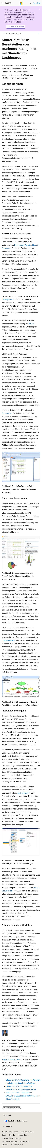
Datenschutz (23, 1135)
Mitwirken (12, 1135)
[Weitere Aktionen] (38, 33)
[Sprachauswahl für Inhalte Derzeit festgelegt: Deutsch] (7, 1115)
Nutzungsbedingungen (9, 1141)
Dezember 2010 (13, 33)
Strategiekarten (8, 640)
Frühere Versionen (26, 1132)
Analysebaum (22, 793)
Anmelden (36, 3)
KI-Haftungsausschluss (10, 1132)
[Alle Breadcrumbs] (4, 33)
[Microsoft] (21, 3)
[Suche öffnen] (30, 3)
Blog (3, 1135)
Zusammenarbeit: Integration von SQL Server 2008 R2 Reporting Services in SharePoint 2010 (23, 1096)
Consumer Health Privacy (11, 1138)
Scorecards (6, 413)
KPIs (31, 324)
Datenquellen (7, 300)
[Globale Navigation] (2, 3)
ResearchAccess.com (10, 1059)
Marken (4, 1145)
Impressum (24, 1141)
